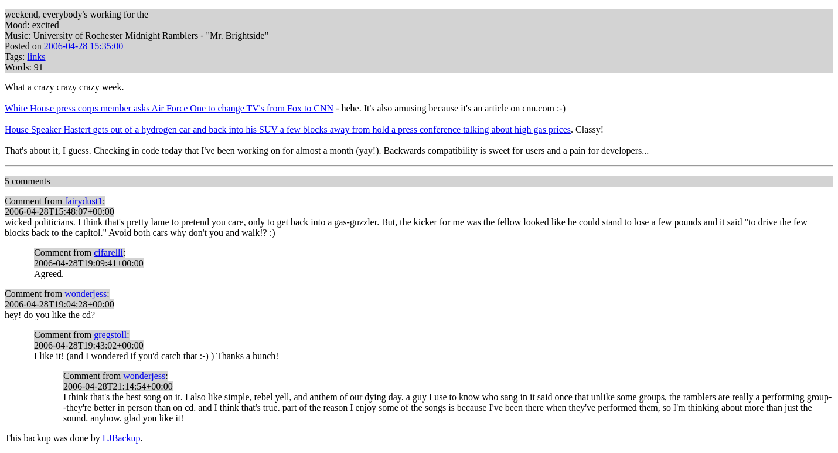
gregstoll (110, 335)
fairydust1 (83, 201)
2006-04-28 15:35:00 (84, 46)
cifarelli (108, 253)
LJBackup (122, 438)
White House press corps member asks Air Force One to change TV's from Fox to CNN (169, 108)
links (36, 57)
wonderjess (85, 294)
